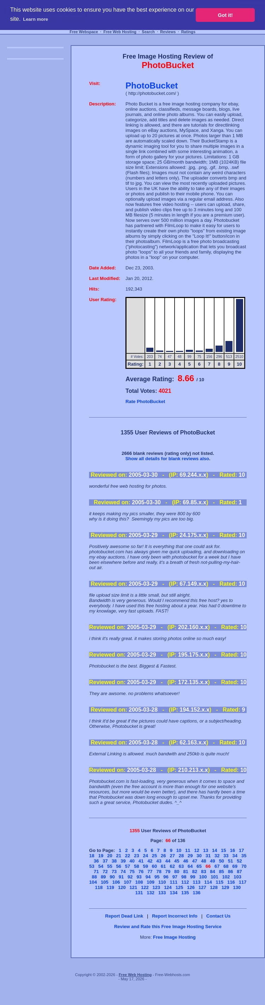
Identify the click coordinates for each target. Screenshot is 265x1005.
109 (150, 882)
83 (203, 871)
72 (105, 871)
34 (234, 855)
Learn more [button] (35, 19)
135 (185, 892)
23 (136, 855)
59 (145, 866)
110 (162, 882)
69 (234, 866)
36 (96, 861)
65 (198, 866)
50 (221, 861)
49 (212, 861)
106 (116, 882)
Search (148, 32)
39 (122, 861)
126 (191, 887)
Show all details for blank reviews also (167, 458)
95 (156, 876)
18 (91, 855)
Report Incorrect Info (175, 916)
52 (239, 861)
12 (196, 850)
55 (109, 866)
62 (172, 866)
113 (197, 882)
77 (149, 871)
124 (168, 887)
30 (198, 855)
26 (163, 855)
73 (114, 871)
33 (225, 855)
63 (181, 866)
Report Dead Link (124, 916)
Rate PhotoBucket (145, 401)
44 (167, 861)
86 (230, 871)
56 (118, 866)
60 (154, 866)
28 (181, 855)
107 (127, 882)
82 (194, 871)
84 (212, 871)
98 (183, 876)
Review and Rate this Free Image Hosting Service (168, 926)
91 (121, 876)
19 (100, 855)
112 (185, 882)
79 (167, 871)
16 (232, 850)
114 (208, 882)
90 (112, 876)
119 (110, 887)
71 (96, 871)
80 (176, 871)
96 (165, 876)
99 (192, 876)
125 (179, 887)
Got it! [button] (225, 15)
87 (239, 871)
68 (225, 866)
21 (118, 855)
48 (203, 861)
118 (99, 887)
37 (105, 861)
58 (136, 866)
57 (127, 866)
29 (190, 855)
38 (114, 861)
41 (141, 861)
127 (202, 887)
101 (214, 876)
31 (208, 855)
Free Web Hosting (119, 32)
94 (148, 876)
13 (205, 850)
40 (132, 861)
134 (173, 892)
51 (230, 861)
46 (185, 861)
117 (243, 882)
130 (237, 887)
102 (226, 876)
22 (127, 855)
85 (221, 871)
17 (241, 850)
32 (216, 855)
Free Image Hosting (174, 937)
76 (141, 871)
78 (158, 871)
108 (139, 882)
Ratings (188, 32)
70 (243, 866)
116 (231, 882)
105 (104, 882)
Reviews (168, 32)
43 (158, 861)
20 (109, 855)
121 (133, 887)
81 (185, 871)
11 (187, 850)
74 (122, 871)
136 (197, 892)
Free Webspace (84, 32)
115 (220, 882)
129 (225, 887)
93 (138, 876)
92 (130, 876)
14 (214, 850)
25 (154, 855)
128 (214, 887)
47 (194, 861)
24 (145, 855)
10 (178, 850)
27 (172, 855)
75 (132, 871)
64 (190, 866)
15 (223, 850)
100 (203, 876)
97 (174, 876)
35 (243, 855)
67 (216, 866)
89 (103, 876)
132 (150, 892)
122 (145, 887)
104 (93, 882)
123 (156, 887)
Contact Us (218, 916)
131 (139, 892)
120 (122, 887)
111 (173, 882)
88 (94, 876)
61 (163, 866)
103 (237, 876)
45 (176, 861)
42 (149, 861)
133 (162, 892)
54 (100, 866)
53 (91, 866)
